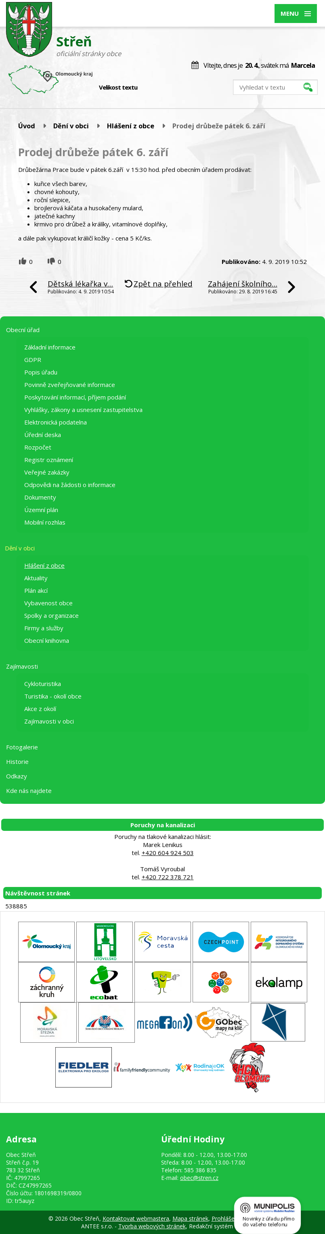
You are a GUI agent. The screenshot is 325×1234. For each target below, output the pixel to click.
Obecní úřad (23, 330)
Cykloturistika (42, 684)
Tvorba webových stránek (152, 1226)
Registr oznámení (48, 460)
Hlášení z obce (130, 125)
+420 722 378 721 (168, 877)
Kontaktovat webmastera (136, 1218)
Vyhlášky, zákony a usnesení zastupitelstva (83, 410)
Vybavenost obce (48, 603)
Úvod (26, 125)
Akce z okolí (40, 709)
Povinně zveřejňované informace (69, 385)
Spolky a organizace (51, 615)
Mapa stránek (190, 1218)
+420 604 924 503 (168, 853)
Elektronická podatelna (55, 422)
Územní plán (41, 510)
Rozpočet (37, 447)
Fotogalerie (22, 747)
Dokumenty (40, 497)
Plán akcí (36, 590)
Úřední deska (42, 435)
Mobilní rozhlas (44, 522)
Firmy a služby (43, 628)
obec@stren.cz (199, 1178)
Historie (17, 761)
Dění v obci (71, 125)
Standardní (157, 87)
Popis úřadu (40, 372)
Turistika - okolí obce (53, 696)
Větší (166, 87)
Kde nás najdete (29, 790)
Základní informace (49, 347)
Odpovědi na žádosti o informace (69, 485)
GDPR (32, 360)
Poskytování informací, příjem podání (75, 397)
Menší (149, 87)
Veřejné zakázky (46, 472)
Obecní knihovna (46, 640)
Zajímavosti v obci (49, 721)
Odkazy (16, 776)
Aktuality (36, 578)
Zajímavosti (22, 666)
